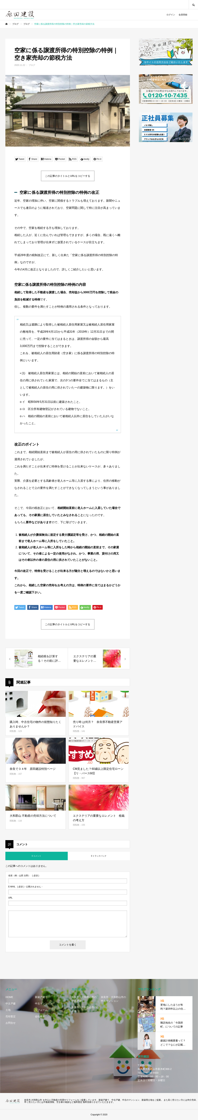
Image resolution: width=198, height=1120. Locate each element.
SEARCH (193, 4)
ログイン (170, 14)
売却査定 (11, 1016)
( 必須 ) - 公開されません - (25, 887)
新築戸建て (41, 997)
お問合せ (11, 1022)
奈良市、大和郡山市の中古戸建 (84, 999)
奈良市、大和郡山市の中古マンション (113, 999)
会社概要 (40, 1016)
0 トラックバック (98, 856)
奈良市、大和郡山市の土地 (84, 1009)
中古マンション (44, 1003)
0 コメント (36, 856)
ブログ (32, 65)
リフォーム (41, 1010)
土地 (8, 1010)
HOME (9, 997)
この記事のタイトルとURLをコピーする (67, 175)
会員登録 (183, 14)
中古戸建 (11, 1003)
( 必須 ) (23, 875)
